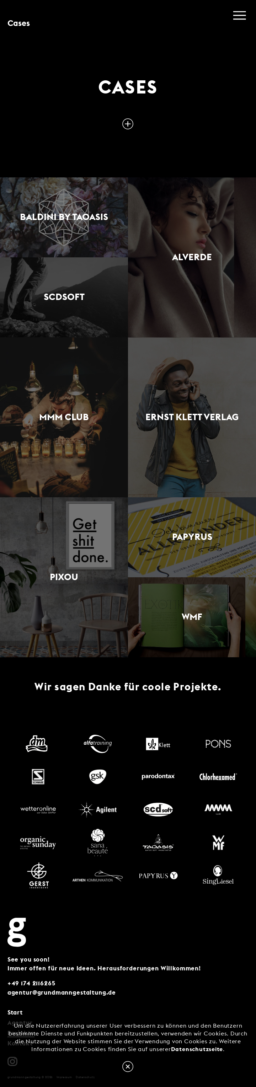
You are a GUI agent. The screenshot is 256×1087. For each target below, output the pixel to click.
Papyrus (192, 537)
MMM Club (64, 417)
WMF (192, 617)
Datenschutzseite (197, 1049)
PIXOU (64, 577)
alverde (192, 257)
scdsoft (64, 297)
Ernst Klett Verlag (192, 417)
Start (15, 1012)
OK (127, 1066)
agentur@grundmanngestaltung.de (61, 992)
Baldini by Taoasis (64, 217)
